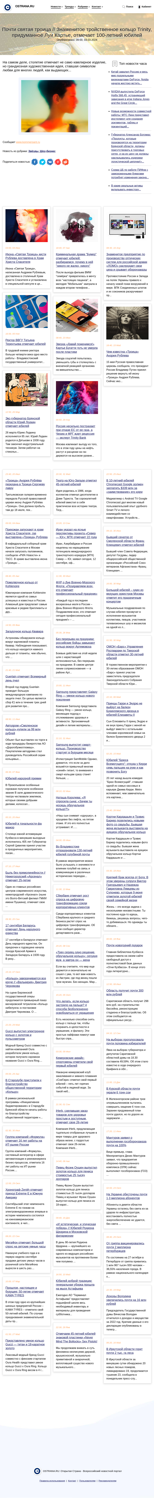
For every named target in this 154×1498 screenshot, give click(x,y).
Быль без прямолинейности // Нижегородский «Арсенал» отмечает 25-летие (25, 876)
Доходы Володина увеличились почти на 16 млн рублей (126, 1300)
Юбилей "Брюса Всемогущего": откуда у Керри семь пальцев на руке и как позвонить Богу (126, 765)
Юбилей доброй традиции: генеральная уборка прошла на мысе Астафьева (75, 1284)
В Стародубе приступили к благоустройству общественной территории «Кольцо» (23, 1086)
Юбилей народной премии (23, 778)
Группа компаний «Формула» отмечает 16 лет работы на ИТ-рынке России (25, 1140)
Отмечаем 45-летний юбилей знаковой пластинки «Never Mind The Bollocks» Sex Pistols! (76, 1337)
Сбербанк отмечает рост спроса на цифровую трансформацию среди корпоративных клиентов (73, 901)
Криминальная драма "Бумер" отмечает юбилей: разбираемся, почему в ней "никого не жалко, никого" (76, 260)
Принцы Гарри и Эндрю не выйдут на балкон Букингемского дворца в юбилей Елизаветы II (124, 709)
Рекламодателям (107, 1481)
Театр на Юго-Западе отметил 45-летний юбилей (76, 482)
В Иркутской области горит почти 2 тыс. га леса (124, 1351)
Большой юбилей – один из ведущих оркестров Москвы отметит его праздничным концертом (125, 595)
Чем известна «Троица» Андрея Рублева (122, 353)
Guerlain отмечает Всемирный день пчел (25, 678)
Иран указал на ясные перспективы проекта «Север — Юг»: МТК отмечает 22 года (76, 533)
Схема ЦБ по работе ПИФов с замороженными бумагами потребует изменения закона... (130, 173)
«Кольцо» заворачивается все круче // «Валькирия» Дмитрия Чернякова (26, 982)
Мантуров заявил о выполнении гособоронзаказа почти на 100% (126, 1141)
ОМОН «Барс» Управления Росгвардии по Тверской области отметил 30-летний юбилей (125, 652)
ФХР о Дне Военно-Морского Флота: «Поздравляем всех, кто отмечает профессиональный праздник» (76, 588)
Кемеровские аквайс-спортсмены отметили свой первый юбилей (74, 1061)
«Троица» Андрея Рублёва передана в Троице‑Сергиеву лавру (25, 484)
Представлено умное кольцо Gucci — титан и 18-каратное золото (25, 1344)
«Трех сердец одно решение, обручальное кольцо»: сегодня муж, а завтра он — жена (76, 956)
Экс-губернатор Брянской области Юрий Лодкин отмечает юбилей (22, 422)
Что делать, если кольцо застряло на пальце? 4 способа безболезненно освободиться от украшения (75, 1007)
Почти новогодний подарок (124, 945)
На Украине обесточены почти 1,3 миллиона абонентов (126, 1196)
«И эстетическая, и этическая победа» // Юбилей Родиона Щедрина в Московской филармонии (76, 1230)
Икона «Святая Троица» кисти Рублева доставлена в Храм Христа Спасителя (25, 258)
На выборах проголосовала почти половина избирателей (126, 1041)
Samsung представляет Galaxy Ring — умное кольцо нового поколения (76, 695)
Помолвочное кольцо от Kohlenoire (21, 584)
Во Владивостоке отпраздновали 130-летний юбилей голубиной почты (74, 850)
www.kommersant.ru (28, 142)
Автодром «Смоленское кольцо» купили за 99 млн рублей (22, 729)
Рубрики (83, 6)
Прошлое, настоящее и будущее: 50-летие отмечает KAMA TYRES (24, 1291)
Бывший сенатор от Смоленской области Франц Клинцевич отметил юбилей (125, 540)
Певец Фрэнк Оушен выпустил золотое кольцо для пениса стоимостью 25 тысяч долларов (76, 1173)
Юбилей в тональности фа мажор (23, 825)
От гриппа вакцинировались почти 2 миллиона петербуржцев (125, 1247)
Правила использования (52, 1481)
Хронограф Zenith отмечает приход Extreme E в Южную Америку (24, 1193)
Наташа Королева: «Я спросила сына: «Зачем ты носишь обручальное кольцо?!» (74, 803)
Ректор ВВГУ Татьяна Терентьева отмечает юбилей (25, 342)
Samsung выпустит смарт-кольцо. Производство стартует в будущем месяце (75, 748)
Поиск (127, 6)
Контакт (96, 6)
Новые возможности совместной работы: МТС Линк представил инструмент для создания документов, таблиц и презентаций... (131, 119)
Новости (56, 6)
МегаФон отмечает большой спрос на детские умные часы (25, 1244)
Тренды (69, 6)
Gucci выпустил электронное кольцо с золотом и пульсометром (24, 1035)
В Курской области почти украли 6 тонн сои (123, 1090)
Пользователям (87, 1481)
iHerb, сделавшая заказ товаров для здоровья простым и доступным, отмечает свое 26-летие (72, 1116)
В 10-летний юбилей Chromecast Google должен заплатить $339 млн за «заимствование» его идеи (124, 486)
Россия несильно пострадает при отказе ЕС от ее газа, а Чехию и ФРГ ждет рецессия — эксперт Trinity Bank (75, 432)
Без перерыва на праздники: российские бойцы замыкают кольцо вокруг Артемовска (75, 642)
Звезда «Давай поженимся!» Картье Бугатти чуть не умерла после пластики (77, 347)
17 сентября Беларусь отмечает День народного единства (22, 929)
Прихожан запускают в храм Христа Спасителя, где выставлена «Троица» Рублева (26, 533)
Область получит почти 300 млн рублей (124, 992)
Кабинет (144, 6)
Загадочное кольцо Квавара (24, 631)
